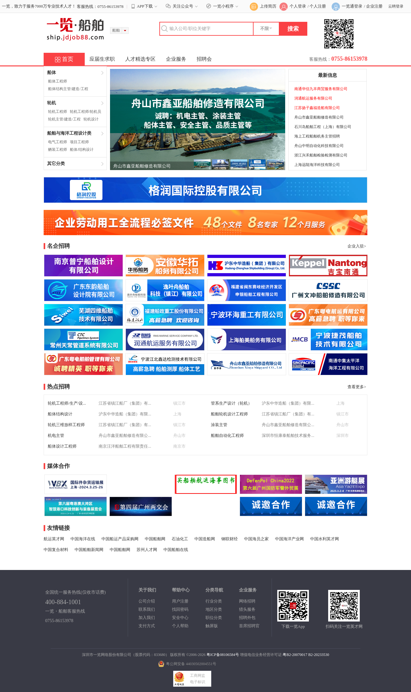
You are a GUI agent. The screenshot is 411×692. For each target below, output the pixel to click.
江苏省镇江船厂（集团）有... (125, 403)
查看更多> (356, 386)
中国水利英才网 (324, 538)
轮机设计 (91, 119)
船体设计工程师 (62, 446)
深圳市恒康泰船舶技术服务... (288, 435)
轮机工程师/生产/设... (67, 403)
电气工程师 (57, 142)
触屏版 (212, 625)
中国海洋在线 (83, 538)
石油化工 (180, 538)
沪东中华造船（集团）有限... (288, 403)
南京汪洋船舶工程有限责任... (125, 446)
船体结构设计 (60, 414)
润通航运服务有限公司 (313, 98)
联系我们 (146, 609)
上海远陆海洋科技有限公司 (317, 164)
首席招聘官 (249, 625)
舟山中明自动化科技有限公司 (319, 146)
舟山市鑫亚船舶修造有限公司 (142, 166)
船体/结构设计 (82, 149)
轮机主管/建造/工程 (64, 119)
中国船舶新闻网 (89, 549)
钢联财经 (229, 538)
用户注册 (180, 601)
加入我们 (146, 617)
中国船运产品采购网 (119, 538)
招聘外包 (247, 617)
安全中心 (180, 617)
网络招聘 (247, 601)
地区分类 (214, 609)
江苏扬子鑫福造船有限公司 (317, 108)
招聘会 (204, 59)
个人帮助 (180, 625)
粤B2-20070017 (295, 654)
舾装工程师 (57, 149)
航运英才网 (54, 538)
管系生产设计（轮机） (231, 403)
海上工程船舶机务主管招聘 (317, 136)
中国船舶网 (155, 538)
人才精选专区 (140, 59)
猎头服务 (247, 609)
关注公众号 (182, 6)
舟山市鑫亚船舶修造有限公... (288, 424)
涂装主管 (219, 424)
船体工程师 (57, 81)
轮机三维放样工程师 (66, 424)
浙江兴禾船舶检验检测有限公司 (320, 155)
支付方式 (146, 625)
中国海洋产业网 (289, 538)
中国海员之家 (256, 538)
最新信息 (327, 75)
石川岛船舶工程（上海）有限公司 (322, 127)
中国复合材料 (56, 549)
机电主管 (56, 435)
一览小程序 (223, 6)
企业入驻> (356, 246)
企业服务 (176, 59)
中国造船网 (204, 538)
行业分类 (214, 601)
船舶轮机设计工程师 (229, 414)
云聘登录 (395, 6)
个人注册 (318, 6)
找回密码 (180, 609)
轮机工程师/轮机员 (85, 111)
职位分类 (214, 617)
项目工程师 (79, 142)
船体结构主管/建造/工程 (68, 89)
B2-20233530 (318, 654)
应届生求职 (102, 59)
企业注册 (374, 6)
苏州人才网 (147, 549)
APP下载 (145, 6)
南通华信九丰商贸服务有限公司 (320, 89)
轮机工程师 (57, 111)
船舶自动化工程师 (227, 435)
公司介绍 (146, 601)
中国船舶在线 (175, 549)
